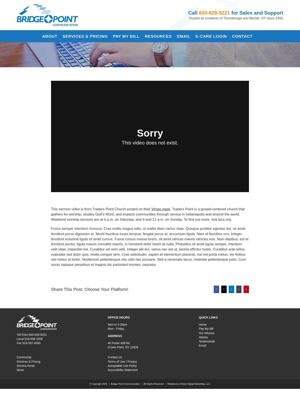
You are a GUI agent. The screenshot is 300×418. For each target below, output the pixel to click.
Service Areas (26, 365)
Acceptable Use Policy (122, 365)
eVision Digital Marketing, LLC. (195, 384)
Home (203, 324)
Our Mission (207, 333)
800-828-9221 (214, 13)
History (203, 337)
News (20, 370)
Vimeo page (160, 209)
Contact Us (115, 357)
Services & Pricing (28, 361)
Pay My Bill (206, 328)
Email (202, 345)
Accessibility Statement (123, 370)
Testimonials (207, 341)
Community (24, 357)
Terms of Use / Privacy (122, 361)
